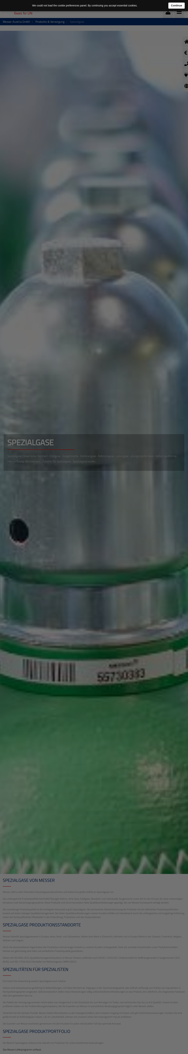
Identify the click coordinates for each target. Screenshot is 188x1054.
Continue (176, 5)
